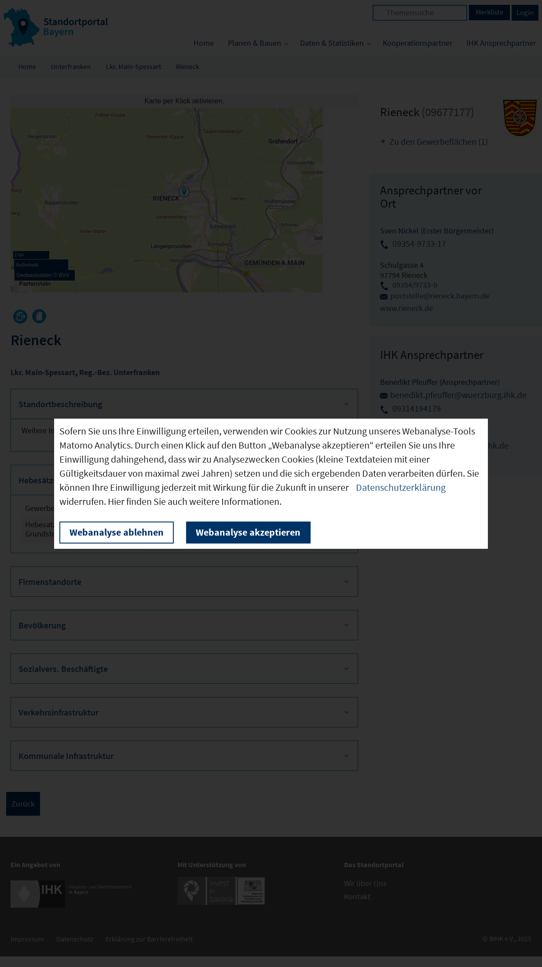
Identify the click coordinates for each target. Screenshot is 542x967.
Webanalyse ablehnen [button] (117, 532)
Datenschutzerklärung (401, 487)
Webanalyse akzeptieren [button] (248, 532)
